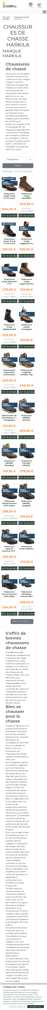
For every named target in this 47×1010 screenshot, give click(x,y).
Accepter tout (35, 1007)
